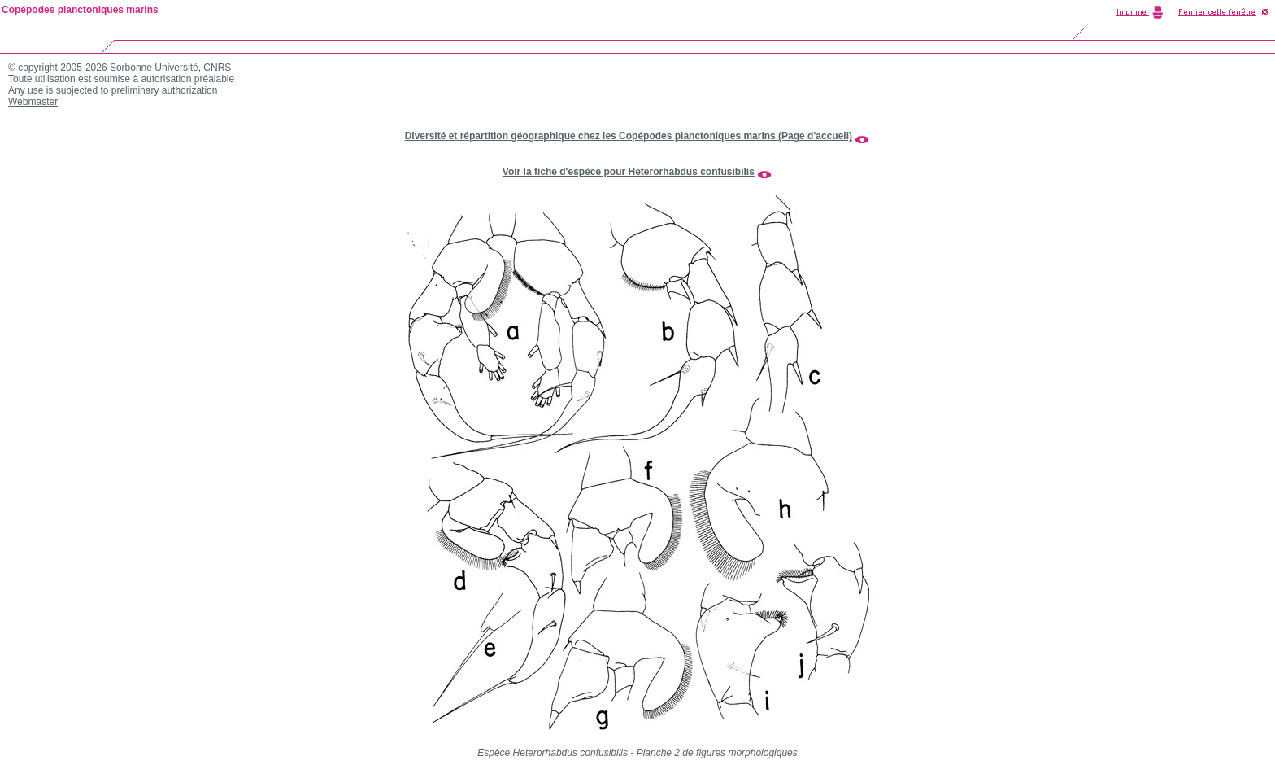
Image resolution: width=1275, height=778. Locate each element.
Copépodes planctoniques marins (80, 9)
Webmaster (33, 101)
